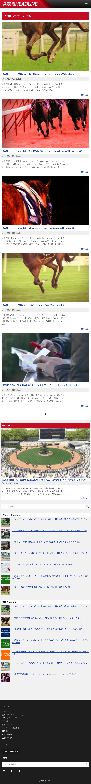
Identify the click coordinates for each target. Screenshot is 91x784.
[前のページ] (40, 414)
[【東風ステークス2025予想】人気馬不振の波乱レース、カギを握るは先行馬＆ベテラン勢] (45, 123)
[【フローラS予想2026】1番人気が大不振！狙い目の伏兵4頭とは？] (5, 590)
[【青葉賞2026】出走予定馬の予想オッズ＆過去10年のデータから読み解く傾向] (5, 632)
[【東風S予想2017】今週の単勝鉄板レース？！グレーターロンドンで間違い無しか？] (45, 357)
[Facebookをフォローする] (11, 771)
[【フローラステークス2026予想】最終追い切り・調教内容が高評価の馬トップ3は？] (5, 556)
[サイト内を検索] (87, 506)
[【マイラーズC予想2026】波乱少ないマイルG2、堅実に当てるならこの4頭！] (5, 545)
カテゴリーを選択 (11, 752)
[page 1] (45, 414)
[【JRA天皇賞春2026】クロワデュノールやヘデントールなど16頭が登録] (5, 677)
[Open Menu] (87, 3)
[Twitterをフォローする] (4, 771)
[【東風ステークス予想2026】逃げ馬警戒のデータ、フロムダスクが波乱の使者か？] (45, 46)
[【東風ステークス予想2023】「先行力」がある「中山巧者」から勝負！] (45, 277)
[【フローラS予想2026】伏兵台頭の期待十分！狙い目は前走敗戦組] (5, 568)
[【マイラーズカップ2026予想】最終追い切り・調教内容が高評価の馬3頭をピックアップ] (5, 522)
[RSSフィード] (19, 771)
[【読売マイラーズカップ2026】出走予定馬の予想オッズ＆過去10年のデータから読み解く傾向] (5, 579)
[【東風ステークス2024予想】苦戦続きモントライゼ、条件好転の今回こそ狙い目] (45, 200)
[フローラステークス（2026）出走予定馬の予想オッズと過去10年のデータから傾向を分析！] (5, 655)
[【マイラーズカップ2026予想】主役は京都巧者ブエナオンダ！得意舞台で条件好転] (5, 534)
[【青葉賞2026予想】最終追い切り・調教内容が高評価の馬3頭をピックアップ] (5, 621)
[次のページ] (51, 414)
